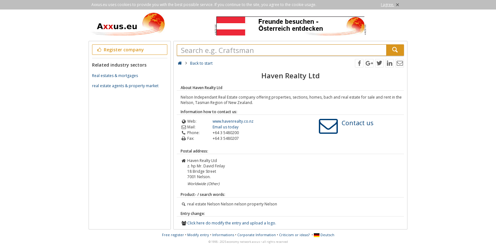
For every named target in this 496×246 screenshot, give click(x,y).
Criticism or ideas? (294, 234)
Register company (120, 50)
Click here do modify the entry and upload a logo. (231, 223)
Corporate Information (256, 234)
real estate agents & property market (125, 85)
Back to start (201, 63)
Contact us (358, 123)
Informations (223, 234)
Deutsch (324, 234)
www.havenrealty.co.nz (233, 121)
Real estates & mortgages (115, 75)
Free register (173, 234)
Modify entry (198, 234)
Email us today (226, 127)
